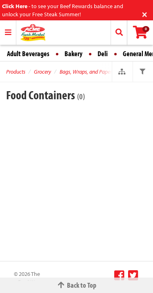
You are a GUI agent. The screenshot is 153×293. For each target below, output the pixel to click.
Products (15, 71)
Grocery (42, 71)
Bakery (73, 53)
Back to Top (77, 285)
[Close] (144, 13)
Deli (103, 53)
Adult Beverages (28, 53)
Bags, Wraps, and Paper (86, 71)
